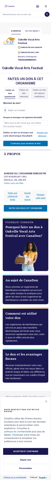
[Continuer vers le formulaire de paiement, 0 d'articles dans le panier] (38, 6)
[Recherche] (23, 14)
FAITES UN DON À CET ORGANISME (25, 208)
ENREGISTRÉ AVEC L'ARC (28, 52)
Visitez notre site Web (13, 183)
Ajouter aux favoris (27, 196)
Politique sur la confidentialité (15, 477)
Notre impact (32, 31)
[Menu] (46, 6)
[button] (46, 401)
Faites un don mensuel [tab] (23, 93)
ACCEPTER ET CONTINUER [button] (25, 451)
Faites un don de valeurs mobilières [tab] (39, 93)
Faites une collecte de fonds (13, 196)
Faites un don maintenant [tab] (9, 93)
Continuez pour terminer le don (25, 143)
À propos (16, 31)
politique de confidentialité (17, 431)
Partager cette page (40, 196)
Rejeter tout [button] (25, 460)
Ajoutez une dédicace (42, 134)
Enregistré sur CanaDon (30, 47)
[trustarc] (43, 477)
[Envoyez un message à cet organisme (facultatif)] (25, 123)
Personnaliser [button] (25, 468)
